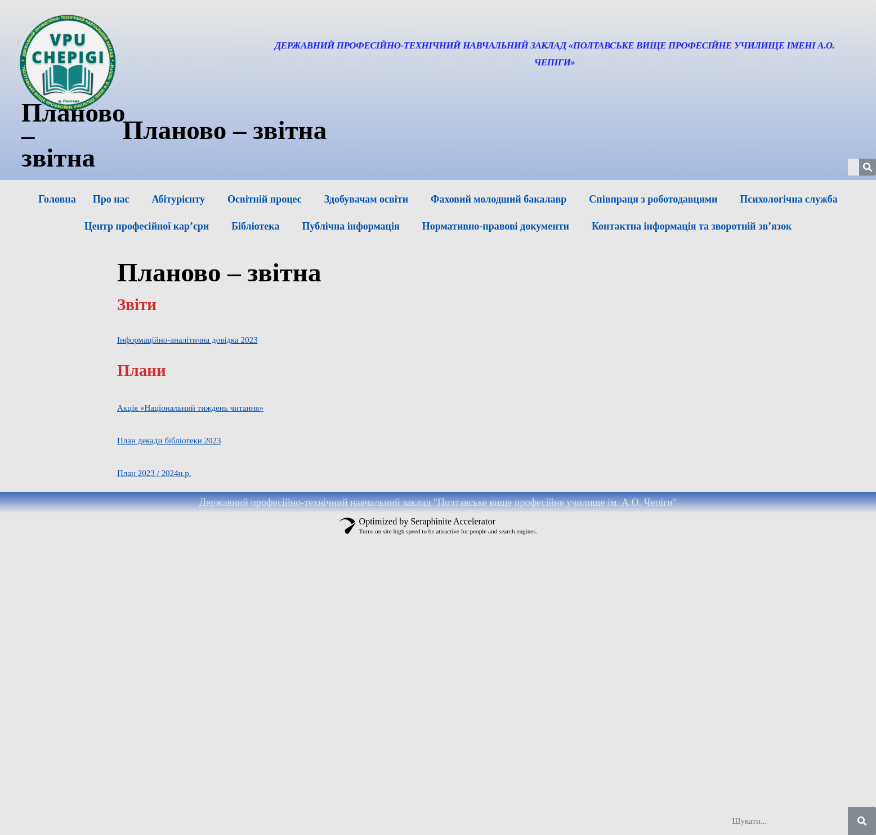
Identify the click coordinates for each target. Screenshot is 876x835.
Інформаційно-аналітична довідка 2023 (187, 339)
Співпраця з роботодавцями (653, 199)
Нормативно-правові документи (495, 226)
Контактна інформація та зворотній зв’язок (692, 226)
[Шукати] (862, 821)
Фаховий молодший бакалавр (498, 199)
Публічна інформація (350, 226)
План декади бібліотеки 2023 (169, 440)
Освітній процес (264, 199)
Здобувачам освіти (366, 199)
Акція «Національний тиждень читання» (190, 407)
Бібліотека (255, 226)
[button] (114, 199)
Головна (56, 199)
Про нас (111, 199)
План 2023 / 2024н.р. (154, 473)
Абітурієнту (178, 199)
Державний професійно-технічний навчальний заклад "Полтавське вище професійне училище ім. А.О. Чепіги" (438, 502)
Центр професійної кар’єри (146, 226)
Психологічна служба (788, 199)
